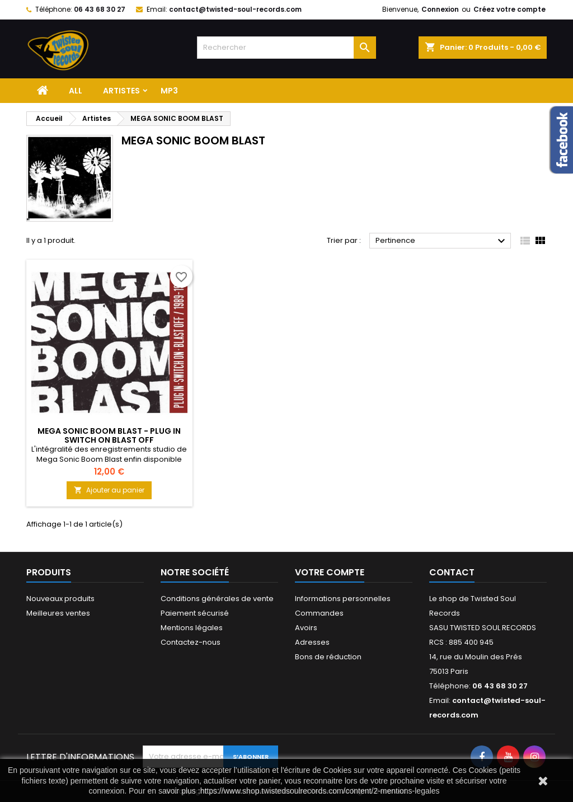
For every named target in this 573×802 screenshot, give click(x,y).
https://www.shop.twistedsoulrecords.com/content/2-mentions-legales (320, 790)
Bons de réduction (328, 656)
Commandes (319, 613)
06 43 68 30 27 (99, 9)
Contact (452, 572)
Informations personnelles (343, 598)
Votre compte (329, 572)
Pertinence (441, 241)
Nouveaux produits (60, 598)
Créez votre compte (509, 9)
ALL (75, 90)
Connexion (440, 9)
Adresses (312, 642)
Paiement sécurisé (195, 613)
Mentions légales (192, 627)
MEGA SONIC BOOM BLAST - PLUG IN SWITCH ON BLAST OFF (109, 435)
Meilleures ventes (58, 613)
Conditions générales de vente (217, 598)
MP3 (169, 90)
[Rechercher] (286, 47)
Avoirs (306, 627)
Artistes (121, 90)
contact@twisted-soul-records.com (235, 9)
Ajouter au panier (109, 490)
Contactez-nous (190, 642)
